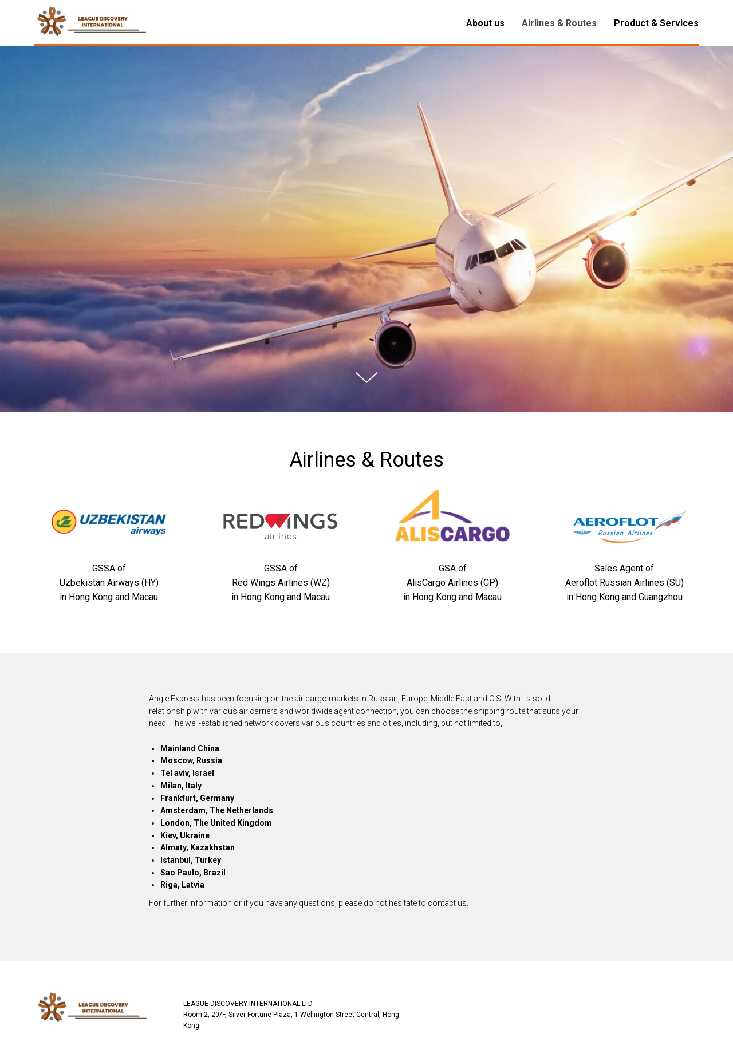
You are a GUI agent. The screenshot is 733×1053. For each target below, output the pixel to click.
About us (485, 23)
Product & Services (656, 23)
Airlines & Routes (559, 23)
